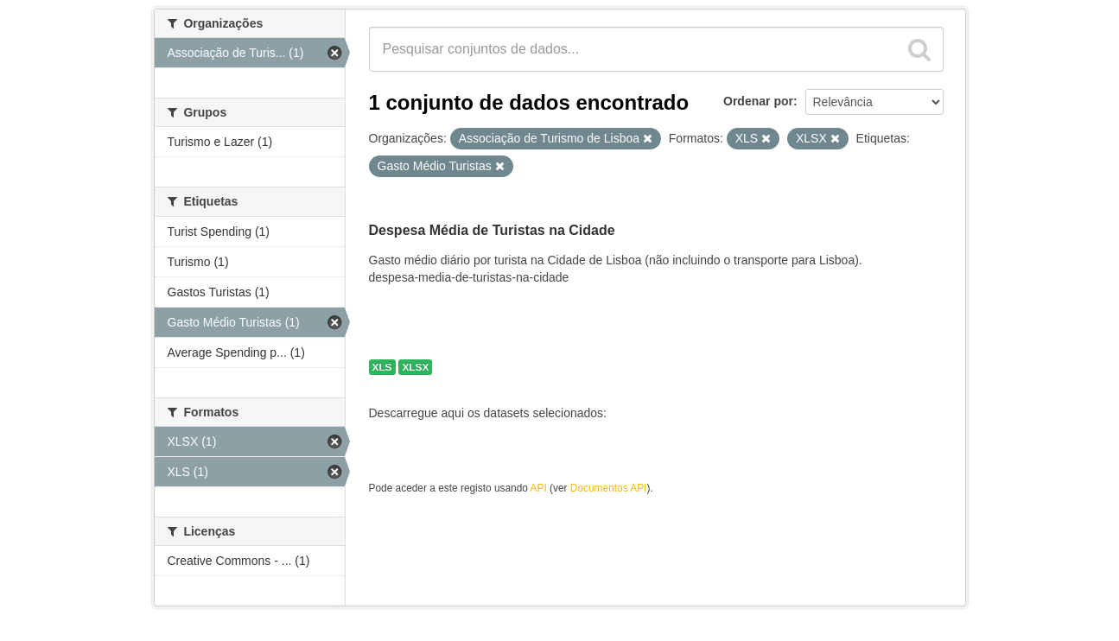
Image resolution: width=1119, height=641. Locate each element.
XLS (382, 367)
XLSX (415, 367)
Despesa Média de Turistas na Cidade (492, 230)
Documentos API (608, 488)
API (539, 488)
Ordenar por (758, 101)
